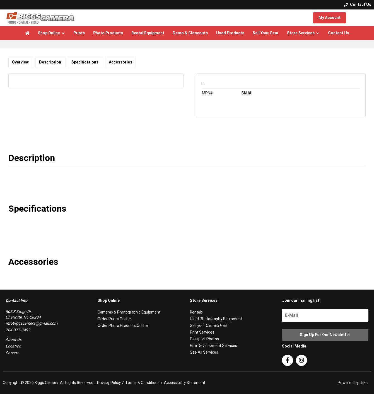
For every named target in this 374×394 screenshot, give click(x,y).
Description (50, 62)
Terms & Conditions (142, 383)
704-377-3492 (18, 330)
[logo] (40, 17)
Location (13, 346)
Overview (21, 62)
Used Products (230, 33)
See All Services (204, 352)
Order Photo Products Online (123, 326)
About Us (13, 339)
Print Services (202, 332)
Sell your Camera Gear (209, 326)
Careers (12, 353)
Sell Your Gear (266, 33)
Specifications (85, 62)
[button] (51, 33)
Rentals (196, 312)
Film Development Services (213, 346)
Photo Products (108, 33)
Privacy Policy (109, 383)
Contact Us (338, 33)
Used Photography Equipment (216, 319)
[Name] (325, 315)
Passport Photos (204, 339)
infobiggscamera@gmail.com (31, 323)
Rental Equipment (147, 33)
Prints (79, 33)
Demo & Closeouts (190, 33)
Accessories (120, 62)
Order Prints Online (114, 319)
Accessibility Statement (184, 383)
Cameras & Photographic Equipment (129, 312)
